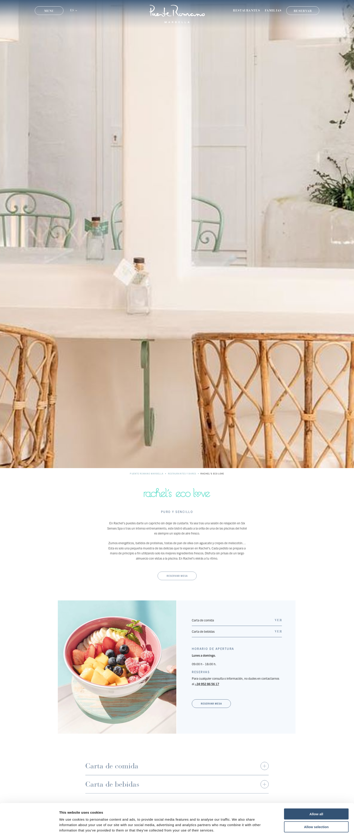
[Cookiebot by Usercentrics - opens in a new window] (29, 824)
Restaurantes (246, 10)
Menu (49, 11)
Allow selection (316, 806)
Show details (236, 824)
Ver (282, 620)
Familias (273, 10)
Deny (316, 819)
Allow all (316, 793)
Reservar (303, 11)
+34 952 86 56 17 (211, 684)
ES (72, 10)
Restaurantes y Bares (182, 473)
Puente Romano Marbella (146, 473)
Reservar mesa (177, 584)
